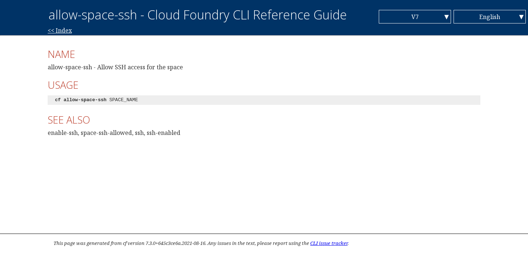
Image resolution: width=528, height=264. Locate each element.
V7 (415, 17)
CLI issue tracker (329, 243)
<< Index (60, 30)
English (489, 17)
